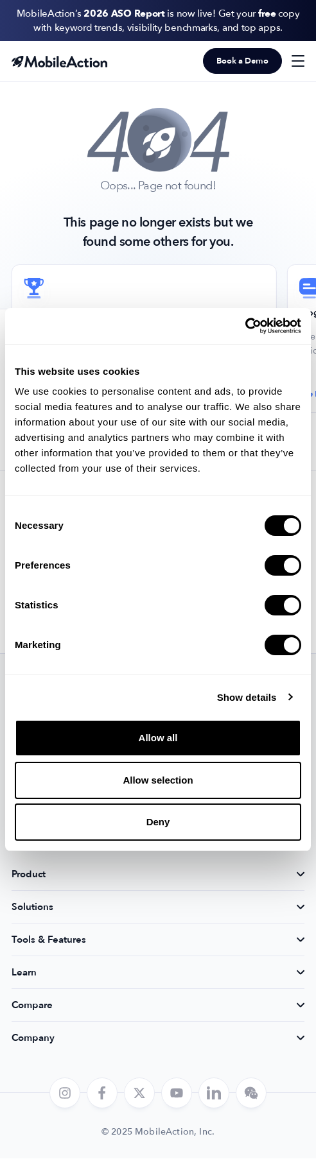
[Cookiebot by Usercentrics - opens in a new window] (245, 326)
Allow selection (158, 780)
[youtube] (176, 1093)
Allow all (158, 737)
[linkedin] (213, 1093)
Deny (158, 821)
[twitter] (139, 1093)
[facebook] (102, 1093)
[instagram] (64, 1093)
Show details (247, 697)
